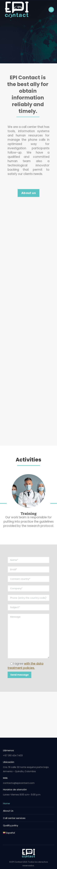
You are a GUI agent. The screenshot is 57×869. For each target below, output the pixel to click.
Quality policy (10, 825)
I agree (25, 666)
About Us (8, 810)
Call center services (14, 818)
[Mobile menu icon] (51, 9)
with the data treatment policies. (25, 666)
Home (6, 803)
